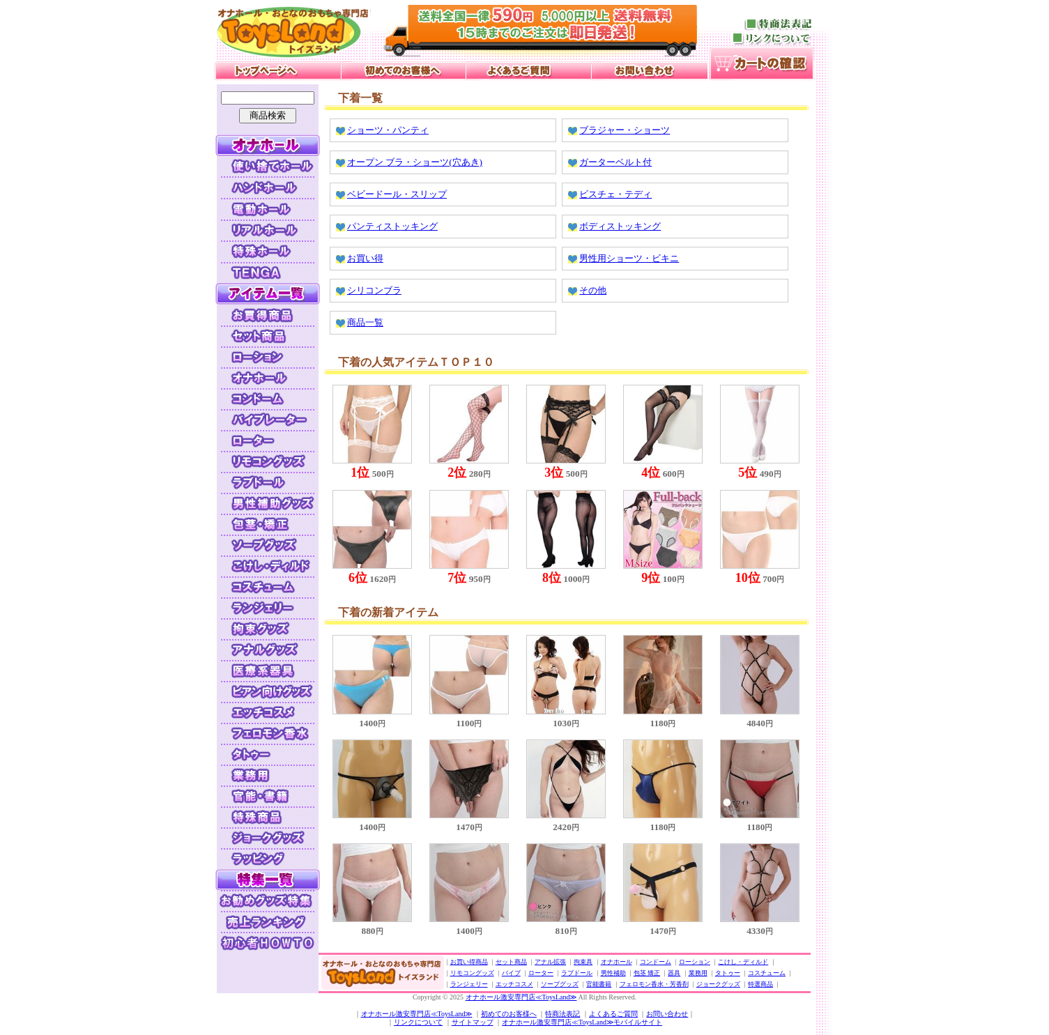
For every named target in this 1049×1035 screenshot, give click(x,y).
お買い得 (365, 258)
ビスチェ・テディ (615, 194)
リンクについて (418, 1022)
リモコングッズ (472, 972)
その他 (592, 290)
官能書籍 (598, 984)
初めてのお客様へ (509, 1014)
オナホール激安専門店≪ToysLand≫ (521, 997)
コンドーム (655, 961)
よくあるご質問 (613, 1014)
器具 (674, 972)
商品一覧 (365, 322)
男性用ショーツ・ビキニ (629, 258)
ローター (540, 972)
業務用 (698, 972)
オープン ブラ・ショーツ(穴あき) (414, 162)
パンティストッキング (392, 226)
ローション (694, 961)
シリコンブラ (374, 290)
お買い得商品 (469, 961)
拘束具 (583, 961)
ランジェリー (469, 984)
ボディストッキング (620, 226)
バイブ (511, 972)
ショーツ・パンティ (388, 130)
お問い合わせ (667, 1014)
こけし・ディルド (743, 961)
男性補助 (613, 972)
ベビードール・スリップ (397, 194)
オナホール (616, 961)
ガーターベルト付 (615, 162)
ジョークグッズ (718, 984)
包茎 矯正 (647, 972)
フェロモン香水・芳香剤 (654, 984)
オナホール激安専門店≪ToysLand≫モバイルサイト (582, 1022)
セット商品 (511, 961)
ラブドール (576, 972)
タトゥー (727, 972)
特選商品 (760, 984)
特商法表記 (562, 1014)
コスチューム (767, 972)
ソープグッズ (560, 984)
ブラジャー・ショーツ (624, 130)
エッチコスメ (514, 984)
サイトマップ (472, 1022)
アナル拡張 (550, 961)
